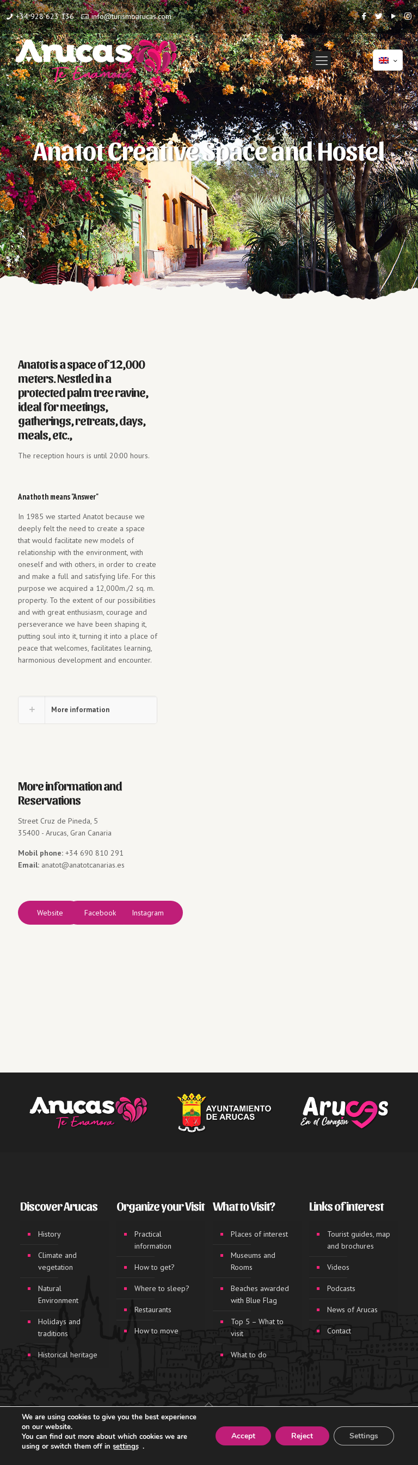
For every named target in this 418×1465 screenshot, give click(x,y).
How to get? (154, 1267)
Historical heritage (67, 1355)
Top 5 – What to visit (257, 1327)
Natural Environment (58, 1294)
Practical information (152, 1240)
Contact (339, 1331)
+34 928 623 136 (45, 16)
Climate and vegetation (57, 1261)
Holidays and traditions (59, 1327)
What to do (249, 1355)
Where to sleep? (161, 1288)
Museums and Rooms (253, 1261)
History (49, 1234)
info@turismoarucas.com (131, 16)
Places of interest (259, 1234)
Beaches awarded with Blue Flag (260, 1294)
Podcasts (341, 1288)
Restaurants (152, 1309)
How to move (156, 1331)
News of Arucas (352, 1309)
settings (126, 1446)
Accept (241, 1436)
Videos (338, 1267)
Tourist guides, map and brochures (358, 1240)
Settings (363, 1436)
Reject (301, 1436)
